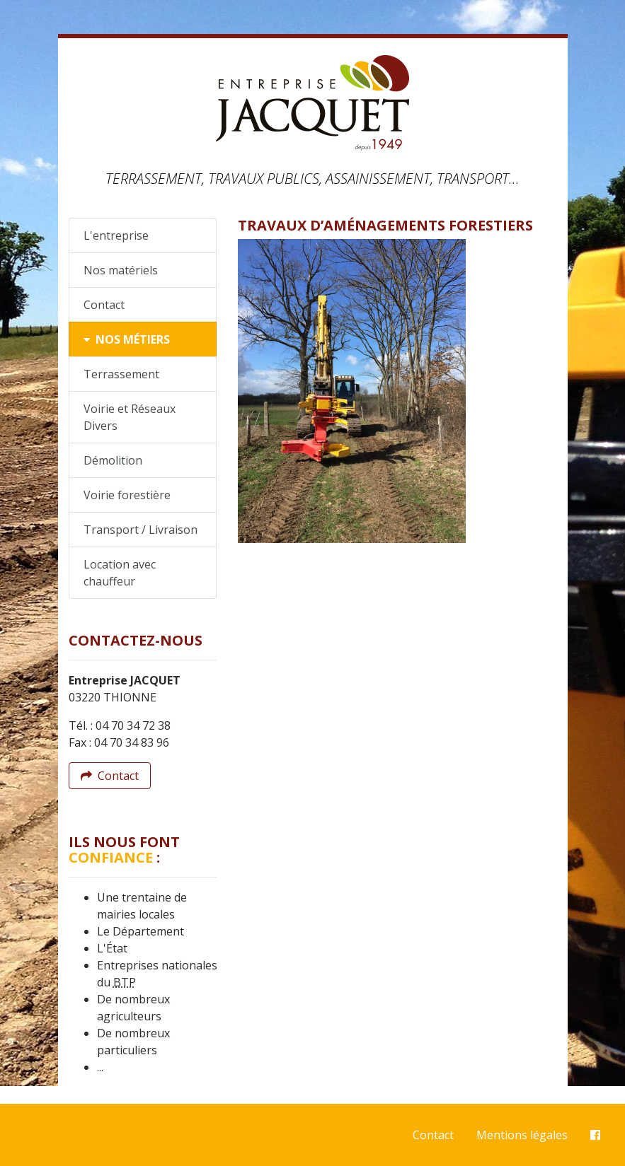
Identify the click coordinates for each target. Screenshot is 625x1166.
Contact (104, 305)
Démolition (113, 460)
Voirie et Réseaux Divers (130, 417)
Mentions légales (522, 1135)
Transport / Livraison (140, 529)
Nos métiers (127, 339)
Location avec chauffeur (120, 572)
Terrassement (121, 374)
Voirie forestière (127, 495)
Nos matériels (121, 270)
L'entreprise (116, 235)
